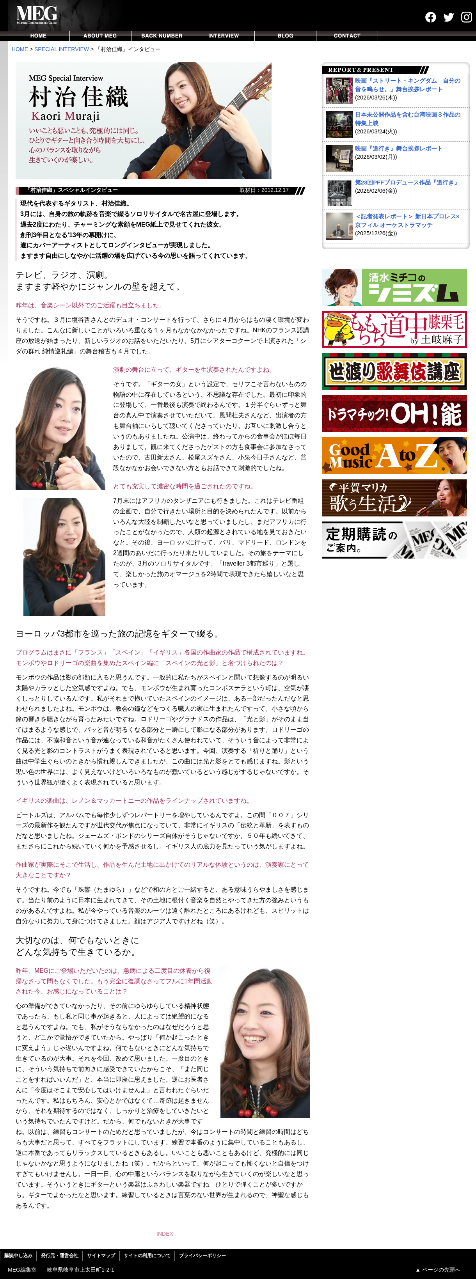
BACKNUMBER (162, 36)
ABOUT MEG (100, 36)
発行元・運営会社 (59, 1255)
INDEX (164, 1234)
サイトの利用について (147, 1255)
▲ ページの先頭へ (437, 1270)
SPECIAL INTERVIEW (61, 49)
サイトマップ (101, 1255)
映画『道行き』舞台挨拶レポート (399, 148)
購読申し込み (18, 1255)
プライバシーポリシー (202, 1255)
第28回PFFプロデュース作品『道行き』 (407, 182)
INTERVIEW (224, 36)
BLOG (285, 36)
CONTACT (347, 36)
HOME (39, 36)
